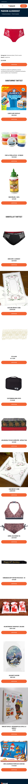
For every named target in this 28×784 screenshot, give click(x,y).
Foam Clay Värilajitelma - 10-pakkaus (14, 155)
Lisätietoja (14, 64)
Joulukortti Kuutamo (14, 675)
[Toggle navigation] (2, 6)
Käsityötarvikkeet (6, 14)
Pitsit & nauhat (15, 14)
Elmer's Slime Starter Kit (14, 113)
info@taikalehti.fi (4, 1)
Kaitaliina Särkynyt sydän (14, 307)
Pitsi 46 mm (14, 356)
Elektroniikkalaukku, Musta (14, 398)
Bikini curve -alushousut (14, 259)
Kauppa (23, 6)
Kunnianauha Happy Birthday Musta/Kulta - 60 (14, 577)
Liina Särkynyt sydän (14, 489)
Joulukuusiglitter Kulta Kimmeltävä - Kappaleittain (14, 440)
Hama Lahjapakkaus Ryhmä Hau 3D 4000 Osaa (14, 764)
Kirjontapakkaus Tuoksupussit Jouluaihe (14, 626)
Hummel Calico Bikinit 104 (14, 536)
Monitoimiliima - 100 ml (14, 197)
